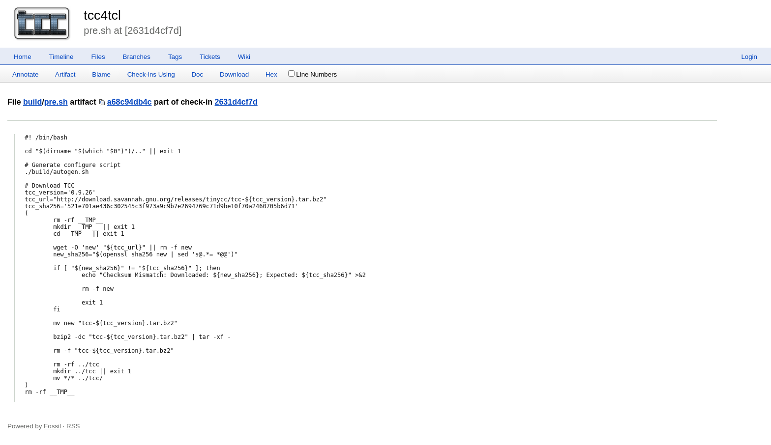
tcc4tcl (102, 15)
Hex (271, 74)
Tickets (210, 56)
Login (749, 56)
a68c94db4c (129, 102)
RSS (73, 426)
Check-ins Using (151, 74)
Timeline (61, 56)
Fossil (52, 426)
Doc (197, 74)
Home (22, 56)
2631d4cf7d (236, 102)
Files (98, 56)
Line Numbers (312, 74)
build (32, 102)
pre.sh (56, 102)
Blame (101, 74)
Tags (175, 56)
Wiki (244, 56)
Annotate (25, 74)
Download (234, 74)
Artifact (65, 74)
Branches (136, 56)
